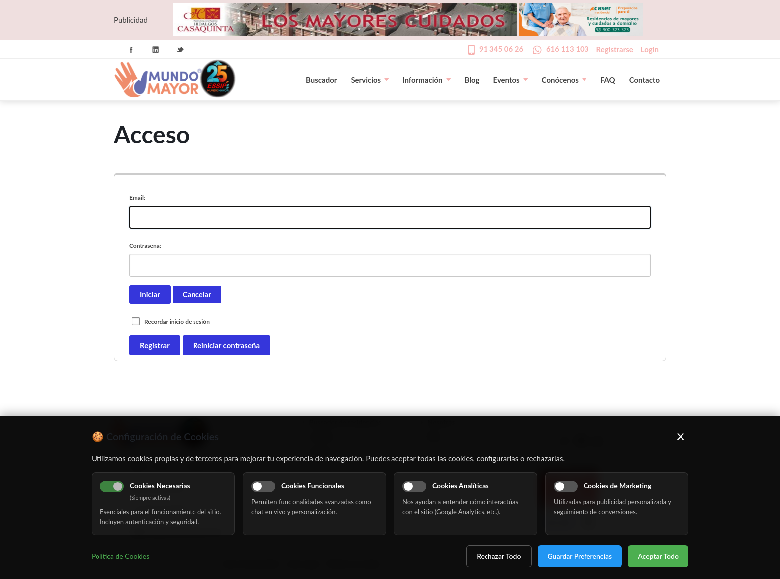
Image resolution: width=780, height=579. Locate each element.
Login (650, 49)
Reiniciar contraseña (226, 345)
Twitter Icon (180, 49)
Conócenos (564, 79)
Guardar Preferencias (580, 556)
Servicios (370, 79)
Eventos (510, 79)
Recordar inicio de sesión (177, 321)
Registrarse (614, 49)
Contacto (644, 79)
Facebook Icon (131, 49)
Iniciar (150, 294)
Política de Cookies (120, 556)
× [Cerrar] (680, 436)
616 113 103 (567, 48)
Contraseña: (145, 245)
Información (426, 79)
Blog (472, 79)
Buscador (321, 79)
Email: (137, 197)
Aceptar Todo (658, 556)
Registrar (155, 345)
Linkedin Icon (155, 49)
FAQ (607, 79)
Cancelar (197, 294)
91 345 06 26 (501, 48)
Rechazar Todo (499, 556)
